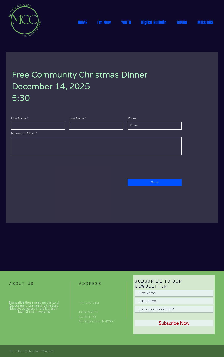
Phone (132, 118)
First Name (18, 118)
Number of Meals (23, 133)
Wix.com (48, 351)
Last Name (77, 118)
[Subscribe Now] (174, 323)
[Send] (155, 182)
